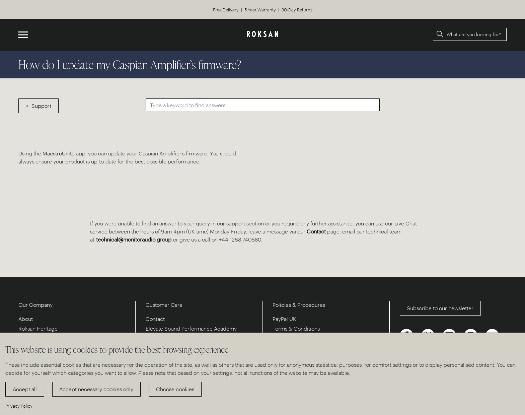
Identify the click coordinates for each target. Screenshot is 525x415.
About (25, 319)
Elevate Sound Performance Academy (191, 328)
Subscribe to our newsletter (440, 308)
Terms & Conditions (296, 328)
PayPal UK (284, 319)
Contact (316, 231)
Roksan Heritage (38, 328)
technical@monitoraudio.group (133, 239)
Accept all (25, 389)
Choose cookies (175, 389)
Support (41, 105)
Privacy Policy (18, 405)
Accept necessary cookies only (96, 389)
